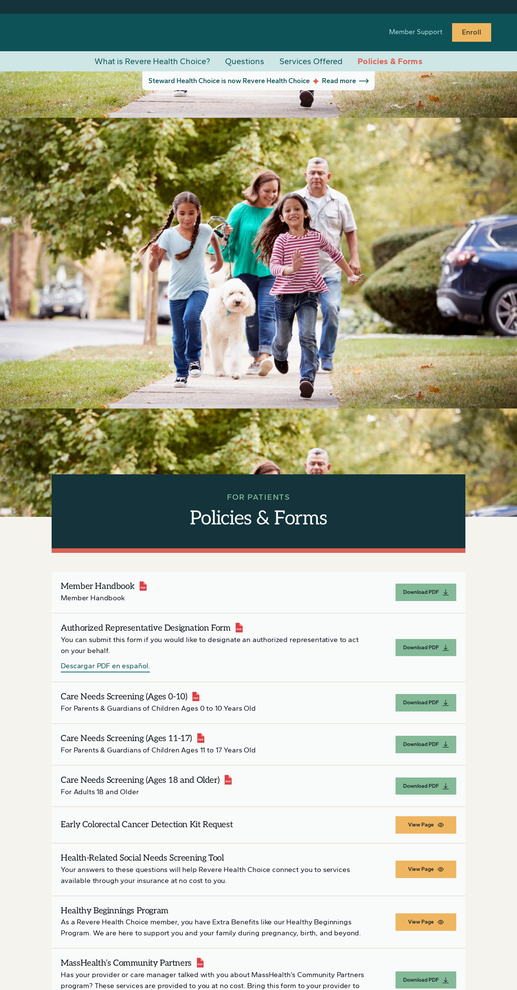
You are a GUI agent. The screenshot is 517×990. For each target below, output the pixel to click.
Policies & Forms (390, 61)
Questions (244, 61)
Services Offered (310, 61)
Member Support (416, 32)
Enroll (471, 32)
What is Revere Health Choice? (152, 61)
